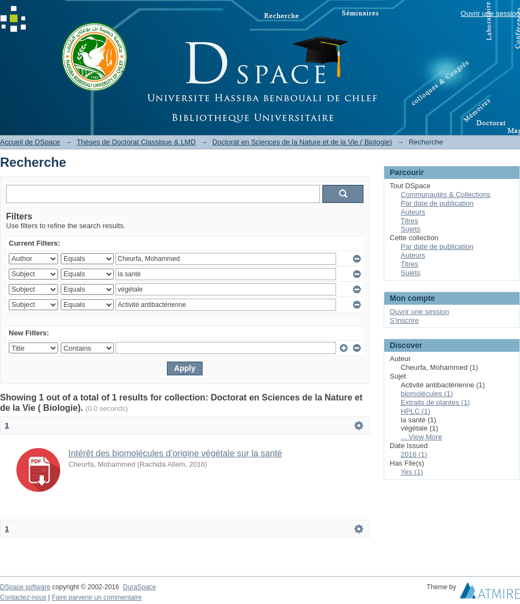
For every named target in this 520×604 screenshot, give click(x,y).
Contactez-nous (23, 597)
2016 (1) (414, 454)
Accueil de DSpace (30, 142)
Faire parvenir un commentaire (96, 597)
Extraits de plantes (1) (435, 402)
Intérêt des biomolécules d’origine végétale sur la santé (175, 453)
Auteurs (413, 212)
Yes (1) (412, 472)
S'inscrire (404, 320)
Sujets (410, 229)
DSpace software (25, 587)
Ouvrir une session (490, 13)
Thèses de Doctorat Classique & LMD (136, 142)
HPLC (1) (415, 411)
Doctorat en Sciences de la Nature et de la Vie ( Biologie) (302, 142)
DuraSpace (139, 587)
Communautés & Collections (445, 194)
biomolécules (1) (427, 394)
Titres (409, 221)
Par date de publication (437, 203)
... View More (421, 437)
